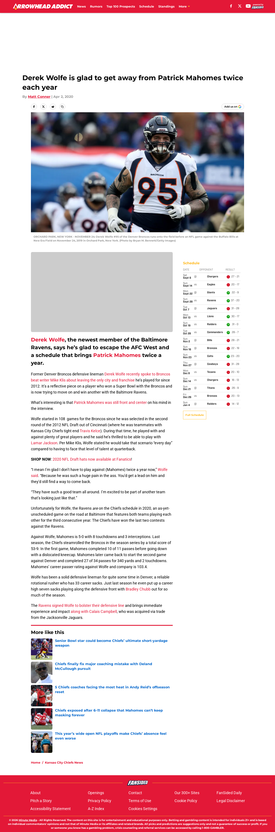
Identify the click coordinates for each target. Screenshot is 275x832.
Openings (96, 792)
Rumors (96, 6)
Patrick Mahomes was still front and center (110, 402)
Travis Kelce (90, 431)
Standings (166, 6)
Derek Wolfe (48, 340)
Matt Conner (39, 97)
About (35, 792)
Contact (135, 792)
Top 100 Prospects (121, 6)
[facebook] (231, 6)
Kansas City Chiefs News (64, 762)
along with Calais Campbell (94, 611)
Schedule (146, 6)
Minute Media (28, 820)
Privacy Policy (99, 800)
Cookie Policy (185, 800)
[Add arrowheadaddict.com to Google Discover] (233, 107)
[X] (239, 6)
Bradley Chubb (138, 589)
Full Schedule (194, 272)
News (81, 6)
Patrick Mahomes (117, 355)
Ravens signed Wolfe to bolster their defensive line (81, 605)
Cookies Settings (142, 808)
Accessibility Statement (50, 808)
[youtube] (248, 6)
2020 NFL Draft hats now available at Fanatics (92, 459)
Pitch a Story (41, 800)
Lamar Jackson (44, 443)
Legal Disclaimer (231, 800)
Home (35, 762)
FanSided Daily (229, 792)
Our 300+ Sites (186, 792)
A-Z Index (96, 808)
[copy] (62, 107)
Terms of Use (139, 800)
